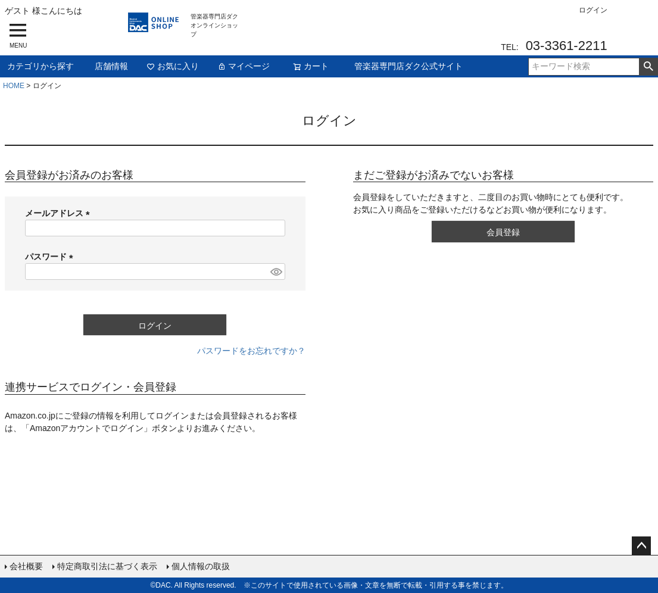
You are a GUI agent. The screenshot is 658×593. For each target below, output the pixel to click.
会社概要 (26, 566)
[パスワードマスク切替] (275, 271)
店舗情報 (111, 66)
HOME (13, 86)
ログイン (593, 10)
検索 (648, 66)
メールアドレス (59, 213)
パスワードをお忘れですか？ (251, 350)
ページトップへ (641, 545)
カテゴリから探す (40, 66)
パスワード (51, 256)
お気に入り (172, 66)
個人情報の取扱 (200, 566)
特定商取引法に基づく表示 (107, 566)
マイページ (243, 66)
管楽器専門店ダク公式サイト (408, 66)
